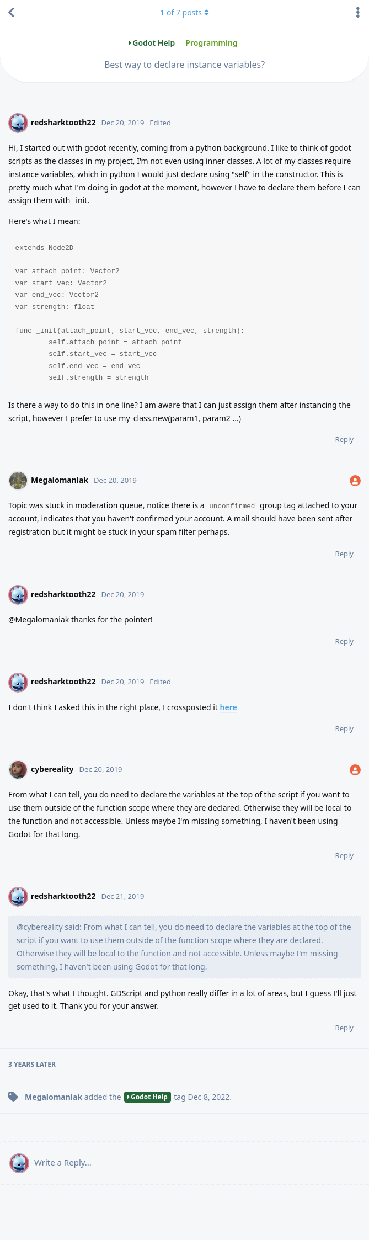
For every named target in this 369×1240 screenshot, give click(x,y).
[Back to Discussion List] (11, 12)
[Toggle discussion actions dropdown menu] (358, 12)
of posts (184, 12)
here (228, 707)
